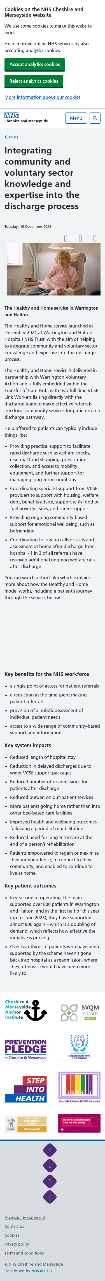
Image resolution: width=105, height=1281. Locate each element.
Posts (13, 137)
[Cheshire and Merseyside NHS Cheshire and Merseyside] (26, 118)
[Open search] (95, 118)
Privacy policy (16, 1244)
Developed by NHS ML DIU (28, 1270)
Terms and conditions (24, 1253)
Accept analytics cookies (35, 64)
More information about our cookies (42, 97)
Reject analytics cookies (34, 81)
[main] (52, 568)
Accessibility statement (24, 1217)
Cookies (11, 1235)
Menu (76, 118)
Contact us (14, 1226)
